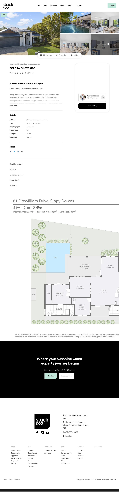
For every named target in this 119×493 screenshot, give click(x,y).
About (70, 5)
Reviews (81, 456)
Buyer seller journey (15, 462)
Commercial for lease (66, 454)
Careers (79, 5)
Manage (53, 5)
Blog (79, 453)
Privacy (10, 479)
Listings (30, 450)
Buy (45, 5)
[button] (13, 169)
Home (5, 479)
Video (75, 55)
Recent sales (15, 453)
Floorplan (61, 55)
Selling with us (16, 450)
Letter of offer (33, 463)
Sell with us (51, 376)
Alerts (30, 461)
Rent (62, 5)
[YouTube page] (47, 433)
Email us (68, 436)
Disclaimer (17, 479)
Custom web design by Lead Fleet (106, 479)
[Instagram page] (42, 433)
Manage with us (66, 376)
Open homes (32, 453)
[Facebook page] (37, 433)
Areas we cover (16, 458)
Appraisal (14, 456)
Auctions (31, 466)
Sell (38, 5)
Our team (81, 450)
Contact (112, 5)
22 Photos (46, 55)
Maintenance (65, 463)
